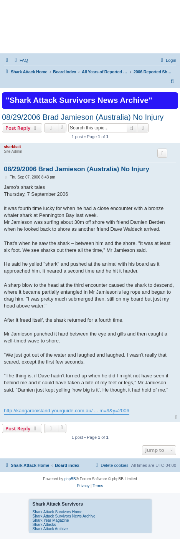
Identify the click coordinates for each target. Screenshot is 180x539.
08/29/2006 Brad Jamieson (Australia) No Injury (82, 117)
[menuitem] (20, 60)
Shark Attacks (44, 524)
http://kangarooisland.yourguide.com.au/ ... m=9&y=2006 (66, 410)
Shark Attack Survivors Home (58, 512)
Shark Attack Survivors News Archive (64, 516)
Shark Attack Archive (50, 529)
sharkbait (12, 147)
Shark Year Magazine (51, 520)
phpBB (70, 479)
